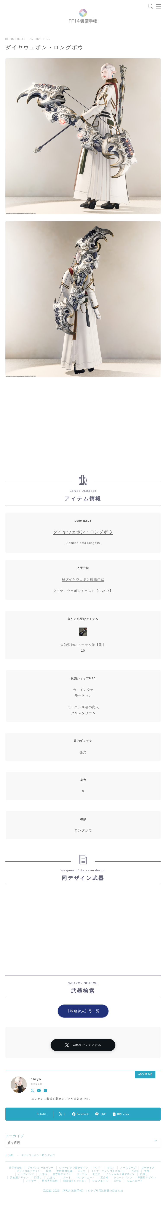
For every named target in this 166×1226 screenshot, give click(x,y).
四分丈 (82, 1180)
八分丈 (51, 1186)
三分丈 (118, 1190)
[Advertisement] (83, 435)
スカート (66, 1186)
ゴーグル (82, 1183)
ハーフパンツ (26, 1183)
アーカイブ (14, 1145)
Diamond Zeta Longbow (83, 551)
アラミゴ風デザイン (29, 1180)
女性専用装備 (64, 1180)
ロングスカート (86, 1186)
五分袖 (105, 1186)
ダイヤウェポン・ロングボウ (83, 540)
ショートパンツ (123, 1186)
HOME (10, 1164)
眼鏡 (48, 1180)
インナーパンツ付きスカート (108, 1180)
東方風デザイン (62, 1183)
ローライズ (148, 1177)
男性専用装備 (50, 1190)
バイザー (31, 1190)
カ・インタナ (83, 698)
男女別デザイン (19, 1186)
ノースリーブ (128, 1177)
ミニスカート (135, 1190)
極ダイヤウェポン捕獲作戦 (83, 587)
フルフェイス (100, 1190)
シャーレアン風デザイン (73, 1177)
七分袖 (135, 1180)
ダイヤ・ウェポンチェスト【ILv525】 (83, 599)
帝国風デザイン (147, 1186)
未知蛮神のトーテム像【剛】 (83, 653)
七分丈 (97, 1183)
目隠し (38, 1186)
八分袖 (43, 1183)
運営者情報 (15, 1177)
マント (98, 1177)
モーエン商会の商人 (83, 715)
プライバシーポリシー (40, 1177)
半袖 (146, 1180)
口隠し (144, 1183)
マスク (111, 1177)
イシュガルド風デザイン (120, 1183)
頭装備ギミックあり (75, 1190)
